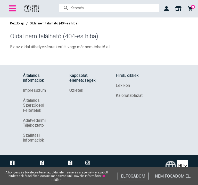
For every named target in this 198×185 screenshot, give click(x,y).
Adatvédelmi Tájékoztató (34, 123)
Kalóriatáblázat (129, 95)
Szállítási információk (33, 138)
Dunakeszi (21, 166)
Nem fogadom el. (173, 176)
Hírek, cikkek (127, 75)
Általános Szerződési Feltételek (33, 105)
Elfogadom (133, 176)
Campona (50, 166)
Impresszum (34, 90)
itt (103, 176)
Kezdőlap (17, 23)
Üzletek (76, 90)
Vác (72, 166)
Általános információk (33, 78)
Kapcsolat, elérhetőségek (82, 78)
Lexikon (123, 85)
